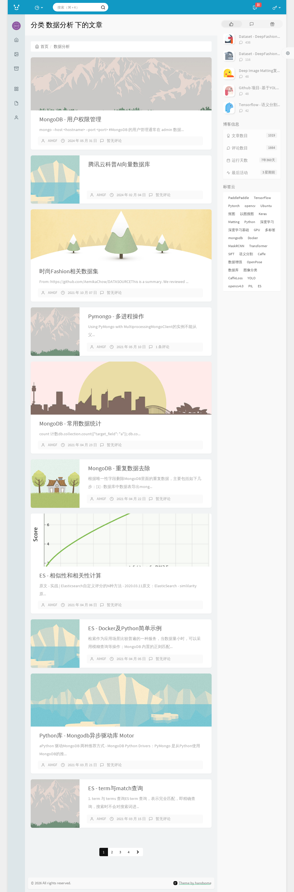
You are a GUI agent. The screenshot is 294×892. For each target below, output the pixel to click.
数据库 (233, 270)
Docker (253, 238)
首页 (42, 46)
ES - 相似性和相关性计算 (70, 575)
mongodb (235, 238)
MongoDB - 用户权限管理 (70, 119)
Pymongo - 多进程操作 (116, 316)
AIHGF (52, 140)
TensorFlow (262, 198)
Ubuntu (266, 206)
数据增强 (235, 262)
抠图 (231, 214)
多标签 (270, 230)
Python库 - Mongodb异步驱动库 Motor (86, 735)
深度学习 (267, 222)
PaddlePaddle (238, 198)
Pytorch (234, 206)
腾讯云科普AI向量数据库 (119, 164)
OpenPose (254, 262)
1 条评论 (162, 346)
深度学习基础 (238, 230)
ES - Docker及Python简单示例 (125, 628)
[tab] (231, 24)
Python (249, 222)
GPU (257, 230)
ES (259, 286)
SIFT (231, 254)
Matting (233, 222)
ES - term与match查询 (115, 788)
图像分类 (250, 270)
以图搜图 (247, 214)
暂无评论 (114, 140)
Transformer (258, 246)
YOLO (251, 278)
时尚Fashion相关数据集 (68, 271)
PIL (250, 286)
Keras (263, 214)
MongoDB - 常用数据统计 (70, 423)
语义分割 (246, 254)
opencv (250, 206)
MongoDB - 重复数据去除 (119, 468)
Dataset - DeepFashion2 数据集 (265, 53)
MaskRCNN (236, 246)
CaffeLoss (235, 278)
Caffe (262, 254)
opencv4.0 (235, 286)
